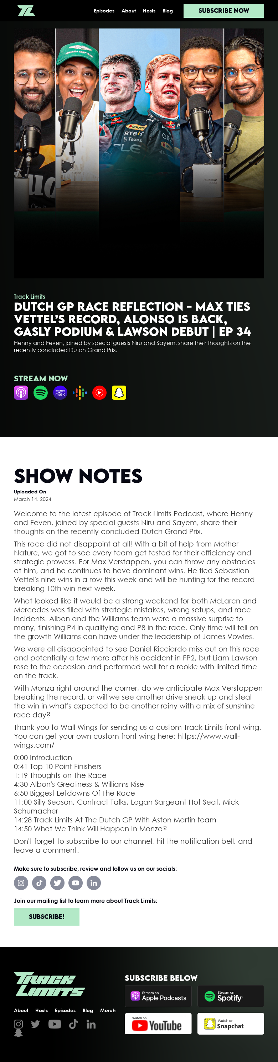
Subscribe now (224, 10)
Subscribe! (47, 916)
